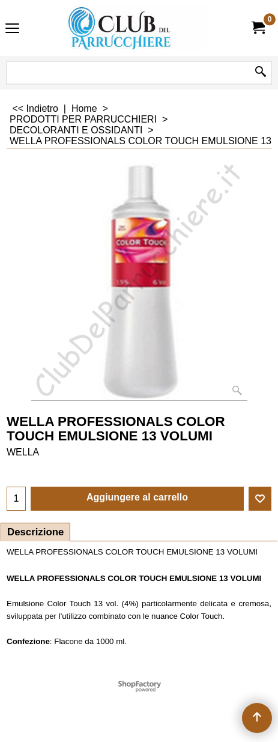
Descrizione (35, 532)
